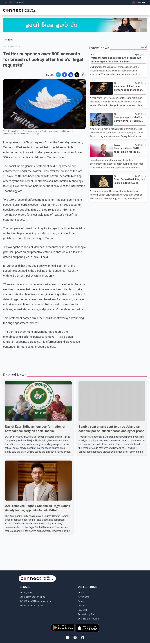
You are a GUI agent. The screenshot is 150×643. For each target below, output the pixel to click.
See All (144, 47)
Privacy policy (27, 592)
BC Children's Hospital (88, 618)
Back (8, 39)
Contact (82, 605)
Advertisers (83, 597)
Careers (81, 601)
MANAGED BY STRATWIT (32, 605)
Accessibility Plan (86, 614)
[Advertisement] (62, 359)
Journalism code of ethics (32, 597)
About (81, 592)
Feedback (82, 610)
